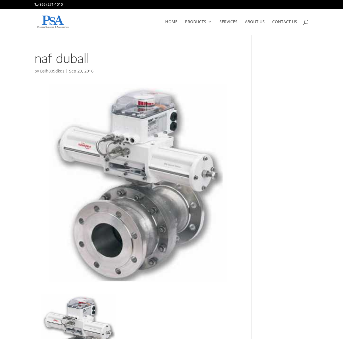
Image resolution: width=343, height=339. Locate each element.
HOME (171, 22)
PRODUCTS (195, 22)
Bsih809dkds (52, 71)
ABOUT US (255, 22)
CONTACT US (284, 22)
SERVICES (228, 22)
